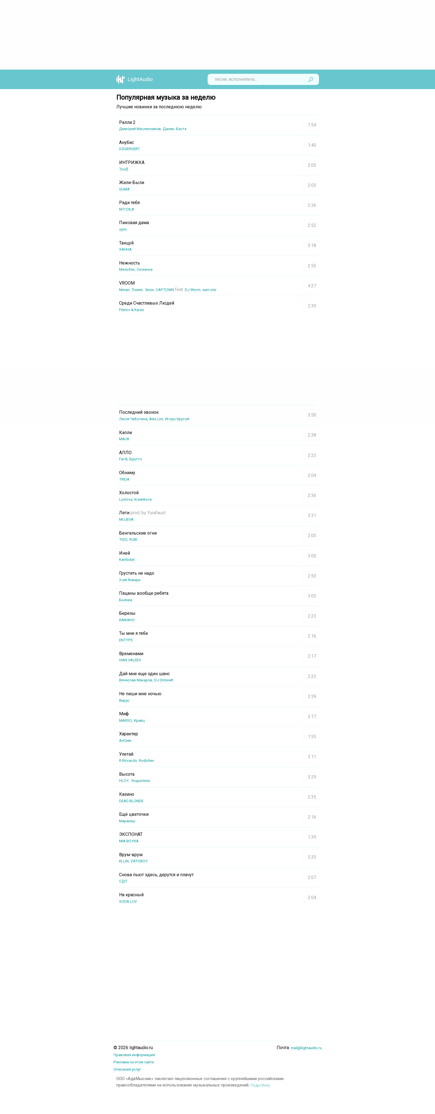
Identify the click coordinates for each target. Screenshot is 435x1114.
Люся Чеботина (135, 418)
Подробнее (261, 1084)
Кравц (142, 720)
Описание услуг (130, 1068)
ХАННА (126, 249)
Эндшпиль (142, 780)
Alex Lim (162, 418)
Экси (153, 289)
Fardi (124, 458)
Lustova (127, 499)
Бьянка (126, 599)
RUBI (135, 539)
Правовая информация (138, 1054)
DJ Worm (201, 289)
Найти (310, 79)
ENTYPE (127, 639)
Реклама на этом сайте (137, 1061)
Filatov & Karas (133, 309)
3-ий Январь (132, 579)
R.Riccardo (129, 760)
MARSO (126, 720)
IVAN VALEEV (132, 659)
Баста (191, 128)
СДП (124, 880)
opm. (124, 229)
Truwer (139, 289)
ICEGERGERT (131, 148)
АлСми (126, 740)
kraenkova (146, 499)
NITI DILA (128, 209)
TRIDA (125, 479)
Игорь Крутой (187, 418)
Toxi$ (124, 169)
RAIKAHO (128, 619)
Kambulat (128, 559)
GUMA (125, 189)
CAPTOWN (170, 289)
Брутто (138, 458)
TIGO (124, 539)
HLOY (124, 780)
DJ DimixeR (171, 679)
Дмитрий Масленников (143, 128)
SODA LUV (129, 901)
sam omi (220, 289)
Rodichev (151, 760)
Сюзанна (149, 269)
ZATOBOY (143, 860)
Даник (176, 128)
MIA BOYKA (130, 840)
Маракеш (129, 820)
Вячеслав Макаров (138, 679)
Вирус (125, 700)
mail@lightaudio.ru (304, 1047)
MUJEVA (127, 519)
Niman (125, 289)
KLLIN (125, 860)
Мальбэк (128, 269)
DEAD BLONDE (133, 800)
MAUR (125, 438)
